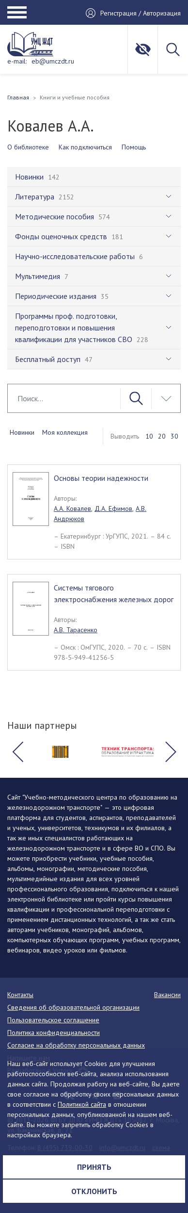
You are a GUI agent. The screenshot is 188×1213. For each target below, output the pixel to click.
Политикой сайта (82, 1104)
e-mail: (17, 61)
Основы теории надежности (101, 478)
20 (162, 436)
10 (149, 436)
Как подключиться (85, 147)
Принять (94, 1167)
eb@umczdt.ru (52, 61)
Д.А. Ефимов (113, 508)
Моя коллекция (65, 432)
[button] (17, 752)
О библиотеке (28, 147)
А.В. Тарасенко (75, 629)
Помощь (134, 147)
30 (174, 436)
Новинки (22, 432)
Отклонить (94, 1191)
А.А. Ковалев (72, 508)
